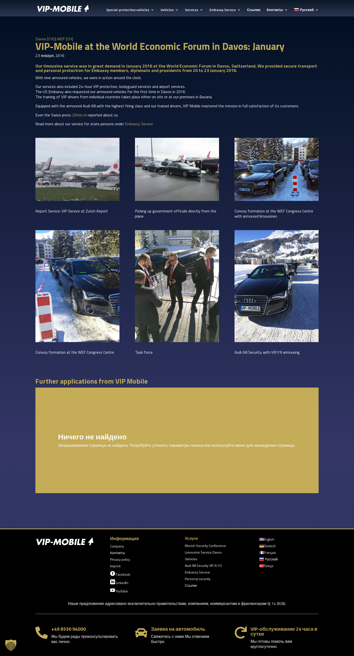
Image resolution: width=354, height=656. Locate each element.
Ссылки (253, 10)
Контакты (275, 10)
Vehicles (167, 10)
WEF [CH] (65, 39)
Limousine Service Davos (203, 553)
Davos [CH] (44, 39)
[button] (11, 645)
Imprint (115, 566)
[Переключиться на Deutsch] (267, 547)
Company (117, 546)
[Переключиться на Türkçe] (266, 567)
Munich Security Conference (205, 546)
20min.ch (79, 115)
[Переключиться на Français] (267, 553)
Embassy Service (222, 10)
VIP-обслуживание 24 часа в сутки (284, 631)
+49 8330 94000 (68, 629)
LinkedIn (119, 582)
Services (191, 10)
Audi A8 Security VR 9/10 (203, 566)
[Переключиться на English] (266, 540)
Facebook (120, 574)
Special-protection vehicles (127, 10)
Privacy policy (120, 560)
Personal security (197, 579)
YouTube (119, 591)
